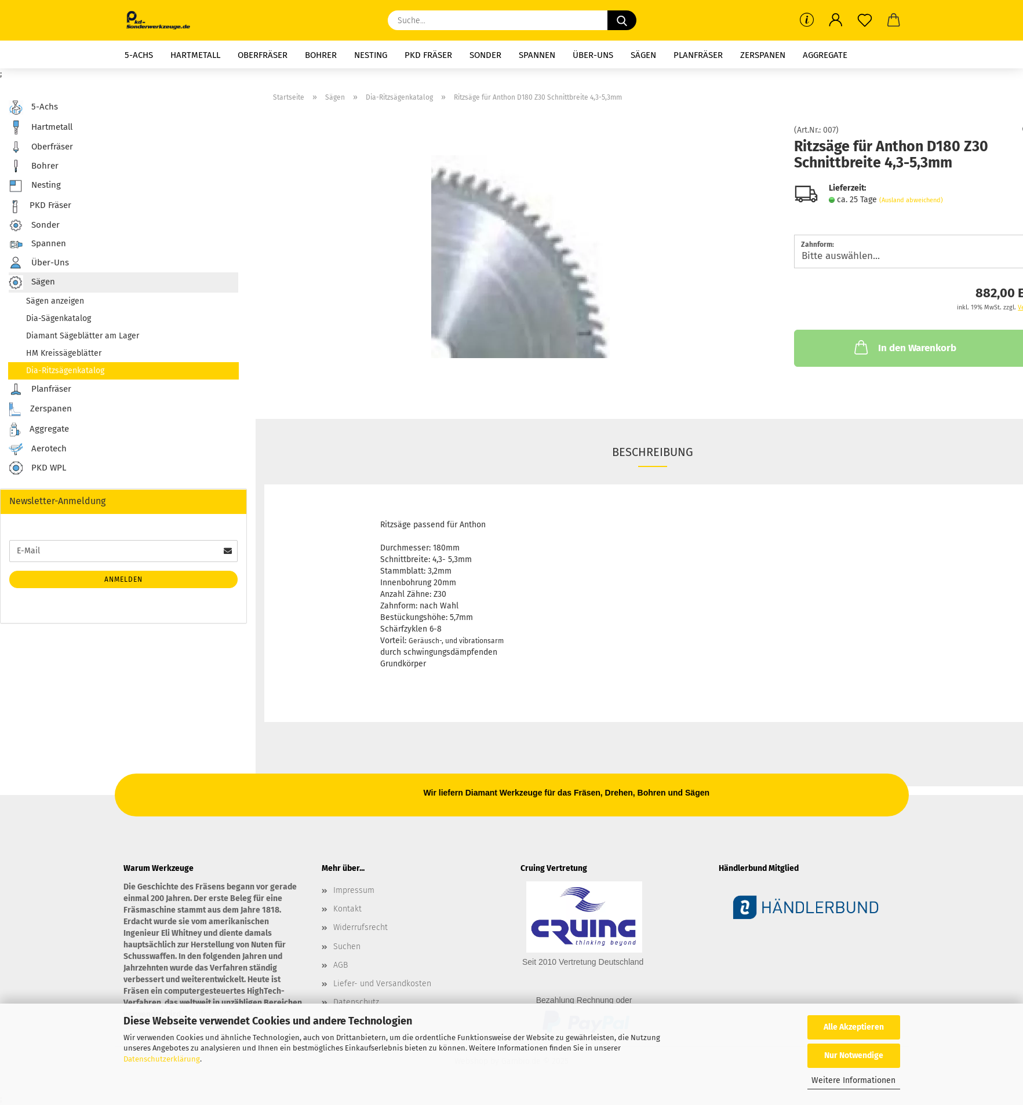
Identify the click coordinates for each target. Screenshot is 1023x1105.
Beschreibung (652, 452)
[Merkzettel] (864, 20)
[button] (835, 20)
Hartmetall (195, 55)
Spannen (537, 55)
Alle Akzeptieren (854, 1027)
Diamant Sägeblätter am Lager (82, 336)
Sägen (643, 55)
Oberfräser (262, 55)
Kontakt (347, 909)
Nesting (370, 55)
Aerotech (38, 449)
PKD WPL (37, 468)
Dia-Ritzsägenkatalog (65, 370)
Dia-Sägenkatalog (58, 318)
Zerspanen (762, 55)
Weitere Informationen (853, 1080)
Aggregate (825, 55)
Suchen (347, 946)
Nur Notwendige (853, 1055)
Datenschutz (356, 1002)
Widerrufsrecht (360, 927)
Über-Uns (593, 55)
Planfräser (698, 55)
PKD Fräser (428, 55)
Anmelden (123, 579)
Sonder (485, 55)
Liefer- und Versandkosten (382, 984)
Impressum (353, 890)
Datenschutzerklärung (161, 1059)
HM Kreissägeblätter (63, 353)
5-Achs (139, 55)
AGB (340, 965)
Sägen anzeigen (55, 301)
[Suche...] (621, 20)
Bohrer (321, 55)
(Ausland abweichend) (911, 200)
